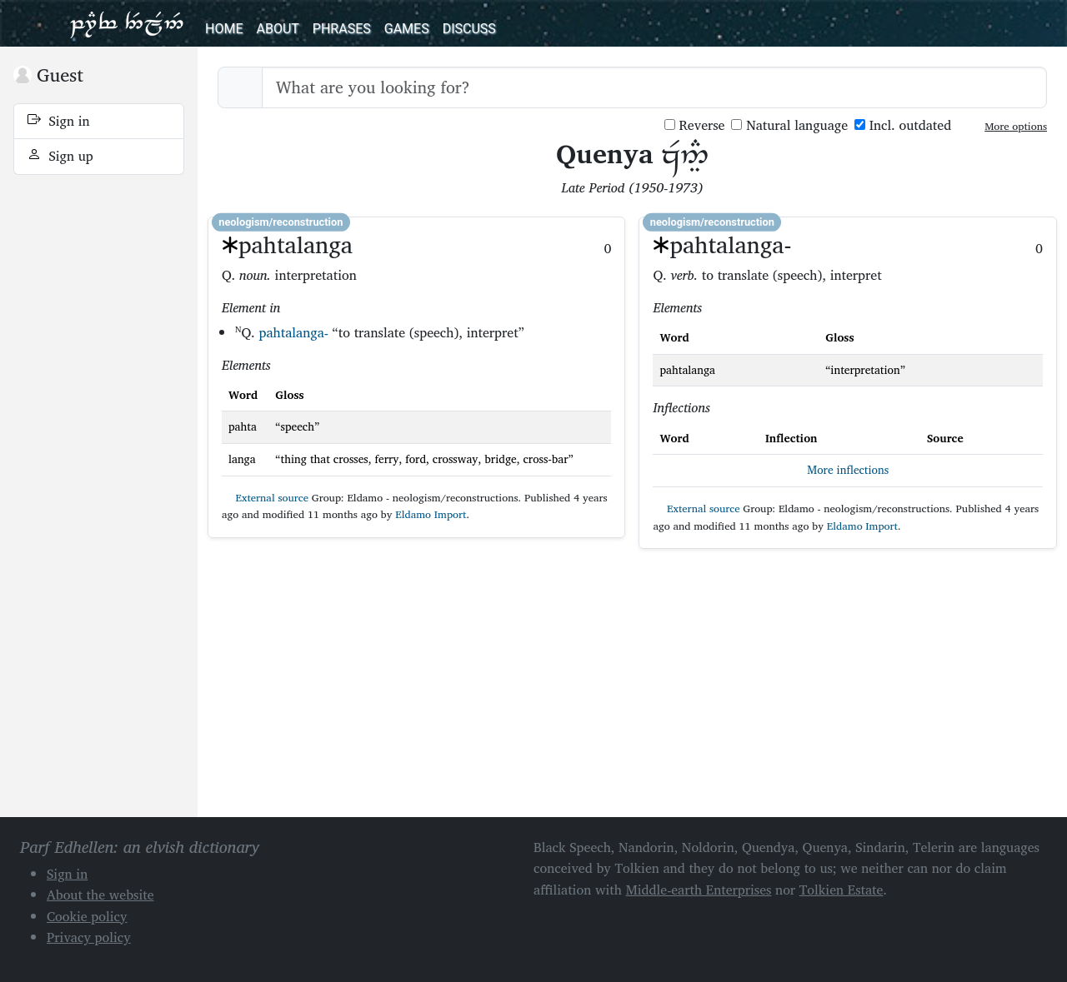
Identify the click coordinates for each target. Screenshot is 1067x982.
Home (224, 29)
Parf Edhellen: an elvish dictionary (126, 23)
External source (265, 497)
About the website (100, 894)
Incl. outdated (902, 125)
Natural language (789, 125)
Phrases (342, 29)
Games (406, 29)
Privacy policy (89, 937)
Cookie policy (87, 916)
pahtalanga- (293, 332)
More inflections (848, 470)
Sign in (59, 121)
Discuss (469, 29)
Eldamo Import (430, 514)
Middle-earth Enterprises (699, 889)
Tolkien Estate (841, 889)
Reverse (694, 125)
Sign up (60, 156)
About (277, 29)
